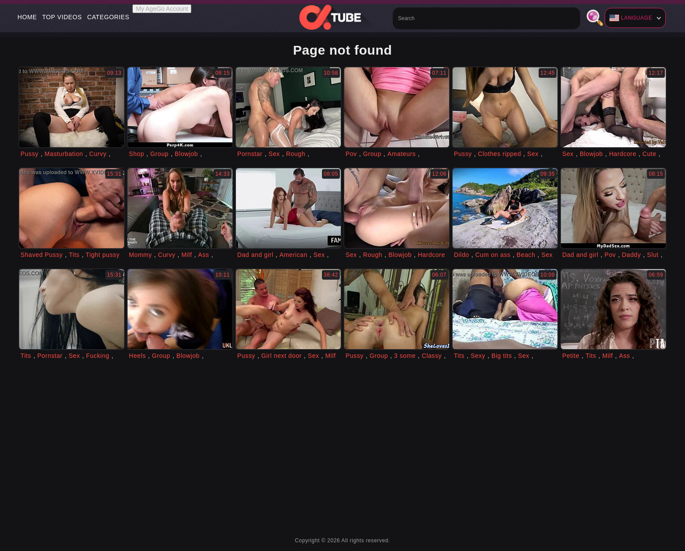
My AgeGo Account (162, 8)
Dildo (461, 254)
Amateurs (401, 153)
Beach (526, 254)
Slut (653, 254)
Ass (203, 254)
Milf (186, 254)
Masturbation (64, 153)
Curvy (98, 153)
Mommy (140, 254)
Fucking (97, 355)
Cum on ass (493, 254)
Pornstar (250, 153)
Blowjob (186, 153)
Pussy (29, 153)
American (294, 254)
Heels (137, 355)
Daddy (631, 254)
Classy (432, 355)
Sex (274, 153)
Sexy (478, 355)
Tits (74, 254)
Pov (351, 153)
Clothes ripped (499, 153)
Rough (295, 153)
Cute (650, 153)
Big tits (501, 355)
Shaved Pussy (42, 254)
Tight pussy (103, 254)
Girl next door (281, 355)
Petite (570, 355)
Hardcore (622, 153)
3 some (405, 355)
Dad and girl (255, 254)
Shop (136, 153)
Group (159, 153)
